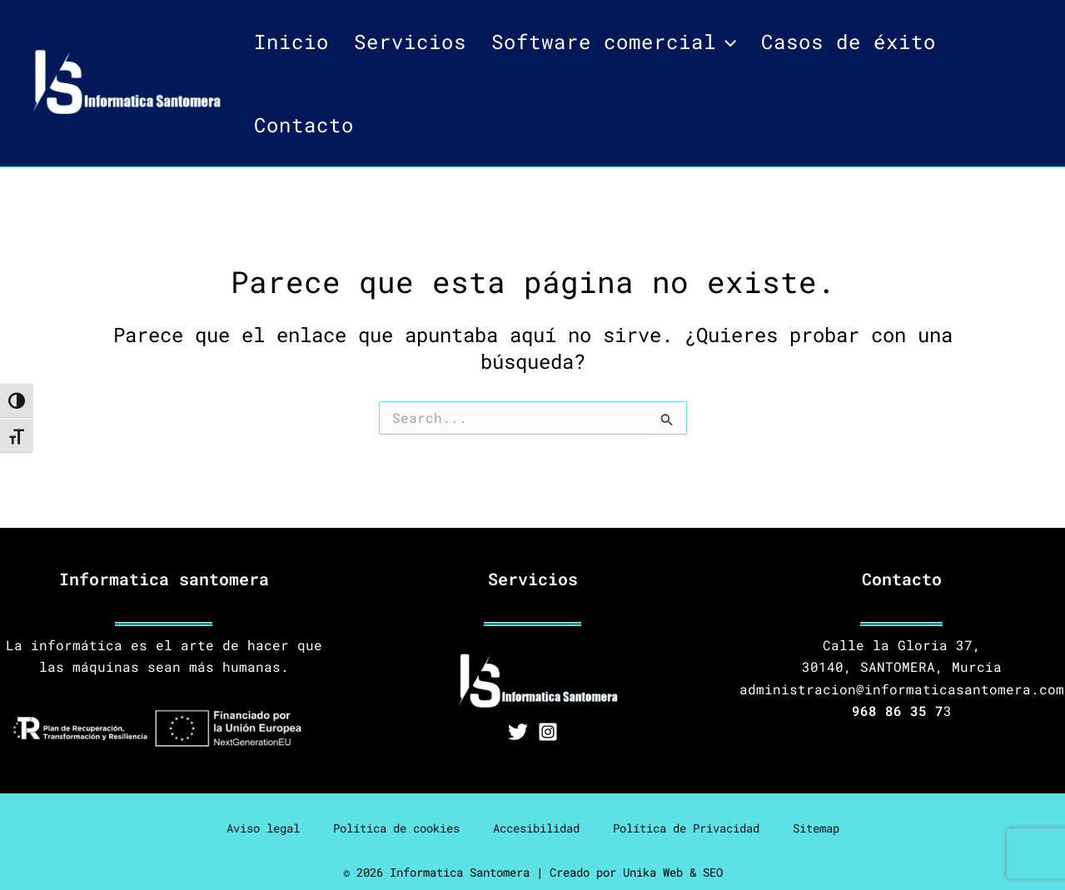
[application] (726, 41)
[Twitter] (518, 732)
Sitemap (816, 828)
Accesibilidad (536, 828)
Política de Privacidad (686, 828)
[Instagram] (548, 732)
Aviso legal (263, 828)
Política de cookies (396, 828)
